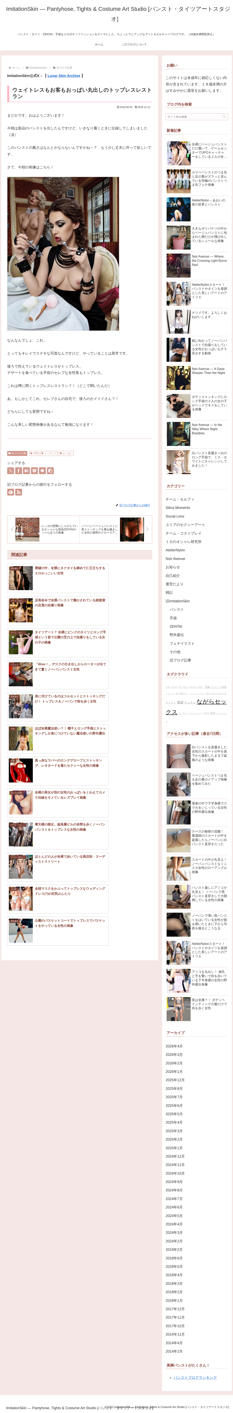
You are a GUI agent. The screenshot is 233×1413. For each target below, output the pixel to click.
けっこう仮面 (219, 687)
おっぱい (66, 453)
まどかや (183, 713)
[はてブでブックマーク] (26, 470)
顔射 (168, 687)
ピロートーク (195, 713)
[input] (197, 116)
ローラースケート (216, 693)
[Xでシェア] (10, 470)
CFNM (174, 687)
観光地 (193, 687)
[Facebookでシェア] (18, 470)
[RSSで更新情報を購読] (18, 492)
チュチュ (190, 702)
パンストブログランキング (195, 1378)
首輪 (207, 687)
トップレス (48, 453)
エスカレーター (197, 693)
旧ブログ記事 (17, 453)
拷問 (212, 713)
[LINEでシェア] (42, 470)
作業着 (206, 713)
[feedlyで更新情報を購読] (10, 492)
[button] (50, 470)
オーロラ (183, 687)
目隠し (200, 687)
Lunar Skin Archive (64, 76)
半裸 (34, 453)
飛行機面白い (182, 693)
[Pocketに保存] (34, 470)
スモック (170, 693)
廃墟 (180, 702)
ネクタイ (171, 702)
